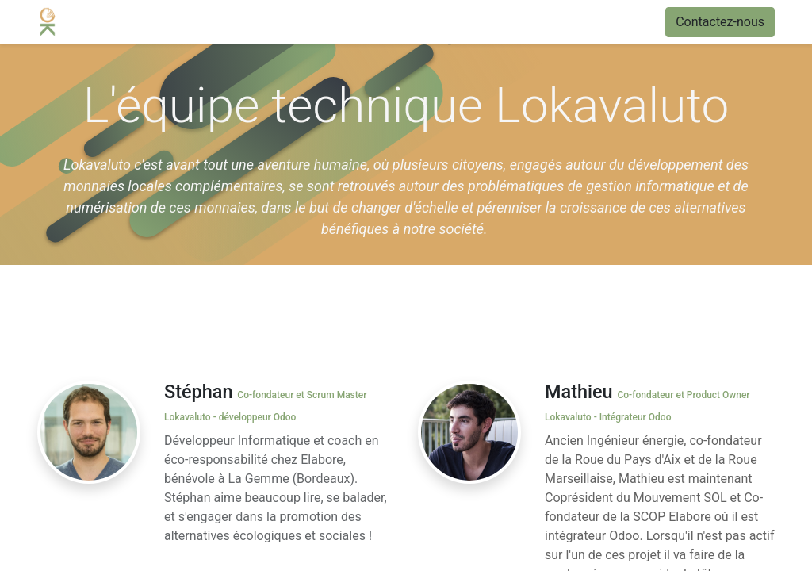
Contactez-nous (720, 21)
